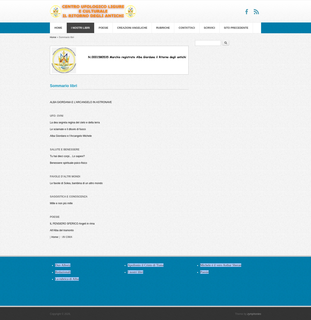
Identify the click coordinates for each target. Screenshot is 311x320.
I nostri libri (80, 27)
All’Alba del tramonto (62, 230)
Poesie (103, 27)
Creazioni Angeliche (132, 27)
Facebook (246, 11)
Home (58, 27)
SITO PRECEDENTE (236, 27)
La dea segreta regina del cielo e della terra (75, 122)
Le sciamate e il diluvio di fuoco (68, 129)
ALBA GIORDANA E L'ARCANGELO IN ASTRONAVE (81, 102)
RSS (256, 11)
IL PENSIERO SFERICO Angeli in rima (72, 223)
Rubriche (163, 27)
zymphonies (254, 313)
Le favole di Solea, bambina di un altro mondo (76, 183)
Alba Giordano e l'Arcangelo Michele (71, 135)
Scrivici (209, 27)
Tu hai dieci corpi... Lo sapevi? (67, 156)
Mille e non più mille (61, 203)
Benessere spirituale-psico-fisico (68, 162)
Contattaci (187, 27)
